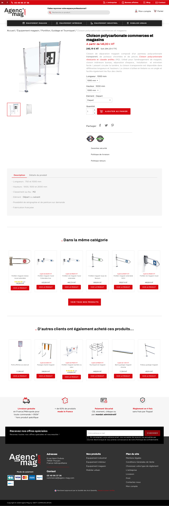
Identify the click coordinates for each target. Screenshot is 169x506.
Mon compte (132, 486)
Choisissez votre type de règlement (142, 466)
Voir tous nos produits (85, 302)
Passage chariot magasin (46, 365)
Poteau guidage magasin (149, 365)
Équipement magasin (96, 466)
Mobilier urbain (93, 470)
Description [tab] (20, 175)
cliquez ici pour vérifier (106, 490)
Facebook (7, 2)
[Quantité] (89, 111)
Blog (148, 2)
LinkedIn (2, 2)
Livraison (130, 474)
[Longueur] (93, 80)
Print (128, 478)
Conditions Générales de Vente (140, 462)
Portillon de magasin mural (149, 276)
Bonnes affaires (131, 2)
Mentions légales (133, 458)
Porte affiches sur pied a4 (20, 365)
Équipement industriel (96, 458)
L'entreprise (111, 2)
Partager (99, 126)
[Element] (99, 100)
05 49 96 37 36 (20, 3)
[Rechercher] (79, 12)
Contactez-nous (133, 482)
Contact (161, 2)
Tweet (106, 126)
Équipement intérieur (96, 462)
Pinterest (112, 126)
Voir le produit (20, 288)
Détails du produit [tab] (39, 175)
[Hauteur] (93, 90)
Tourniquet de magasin (97, 365)
